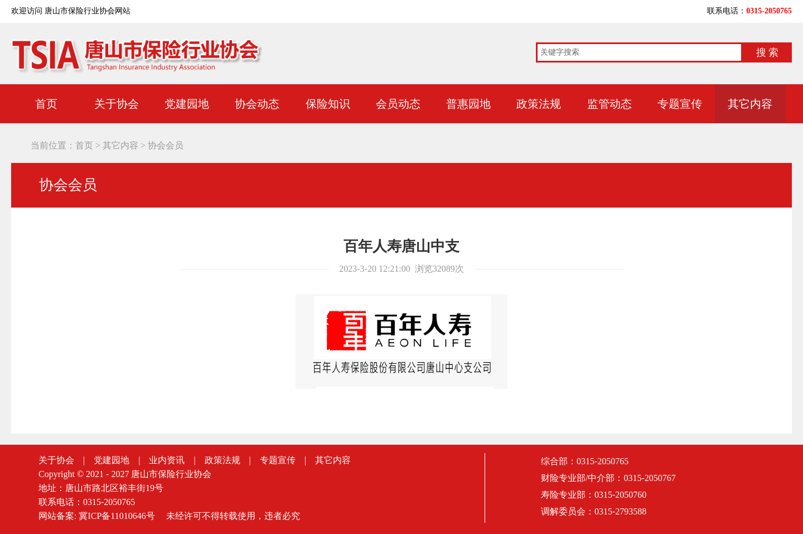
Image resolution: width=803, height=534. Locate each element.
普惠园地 (468, 104)
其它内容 (750, 104)
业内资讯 (167, 460)
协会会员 (165, 145)
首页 (46, 104)
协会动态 (257, 104)
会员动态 (398, 104)
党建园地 (187, 104)
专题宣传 (679, 104)
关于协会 (116, 104)
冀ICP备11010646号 (116, 516)
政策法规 (538, 104)
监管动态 (609, 104)
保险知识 (328, 104)
